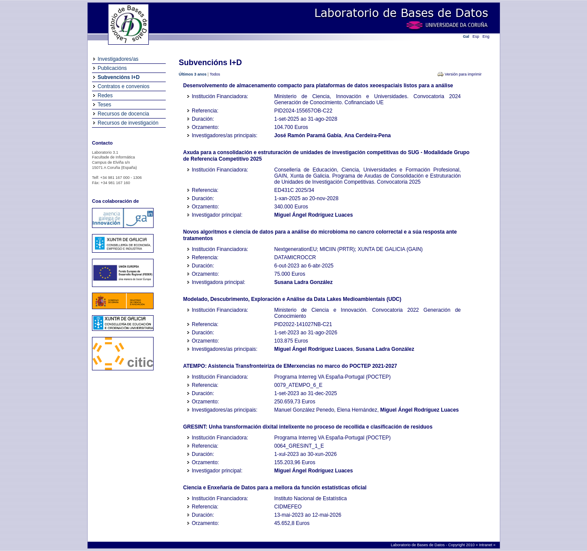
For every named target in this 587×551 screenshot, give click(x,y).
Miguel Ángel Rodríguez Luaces (313, 215)
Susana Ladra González (303, 282)
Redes (105, 95)
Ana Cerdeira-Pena (367, 135)
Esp (475, 36)
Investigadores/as (118, 59)
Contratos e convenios (123, 86)
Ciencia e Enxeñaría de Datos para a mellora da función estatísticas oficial (275, 488)
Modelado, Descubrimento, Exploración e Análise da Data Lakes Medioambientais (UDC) (292, 299)
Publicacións (112, 68)
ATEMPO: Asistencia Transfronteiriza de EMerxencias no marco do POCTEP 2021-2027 (290, 366)
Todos (215, 74)
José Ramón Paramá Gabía (307, 135)
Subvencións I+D (119, 77)
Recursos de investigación (128, 123)
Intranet (486, 545)
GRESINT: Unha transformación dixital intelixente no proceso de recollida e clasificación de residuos (308, 427)
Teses (104, 105)
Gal (466, 36)
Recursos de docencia (123, 114)
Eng (485, 36)
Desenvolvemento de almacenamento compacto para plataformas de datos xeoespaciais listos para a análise (318, 85)
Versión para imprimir (463, 74)
